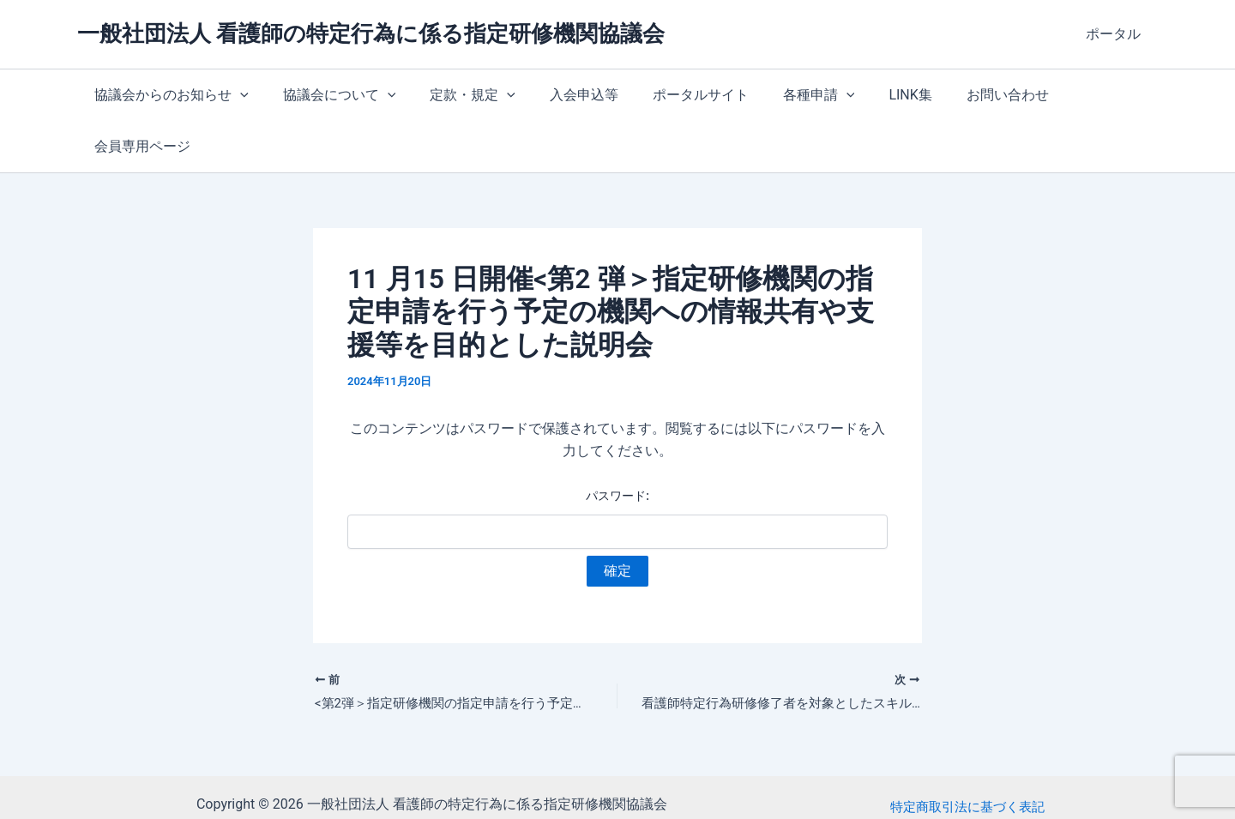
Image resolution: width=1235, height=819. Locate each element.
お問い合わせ (956, 95)
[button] (236, 95)
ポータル (1116, 34)
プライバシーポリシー (967, 766)
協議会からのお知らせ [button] (168, 95)
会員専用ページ (1073, 95)
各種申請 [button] (781, 95)
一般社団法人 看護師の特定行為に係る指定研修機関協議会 (371, 33)
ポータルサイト (670, 95)
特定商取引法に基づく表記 (967, 743)
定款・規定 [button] (455, 95)
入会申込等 (560, 95)
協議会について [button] (329, 95)
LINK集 (865, 95)
